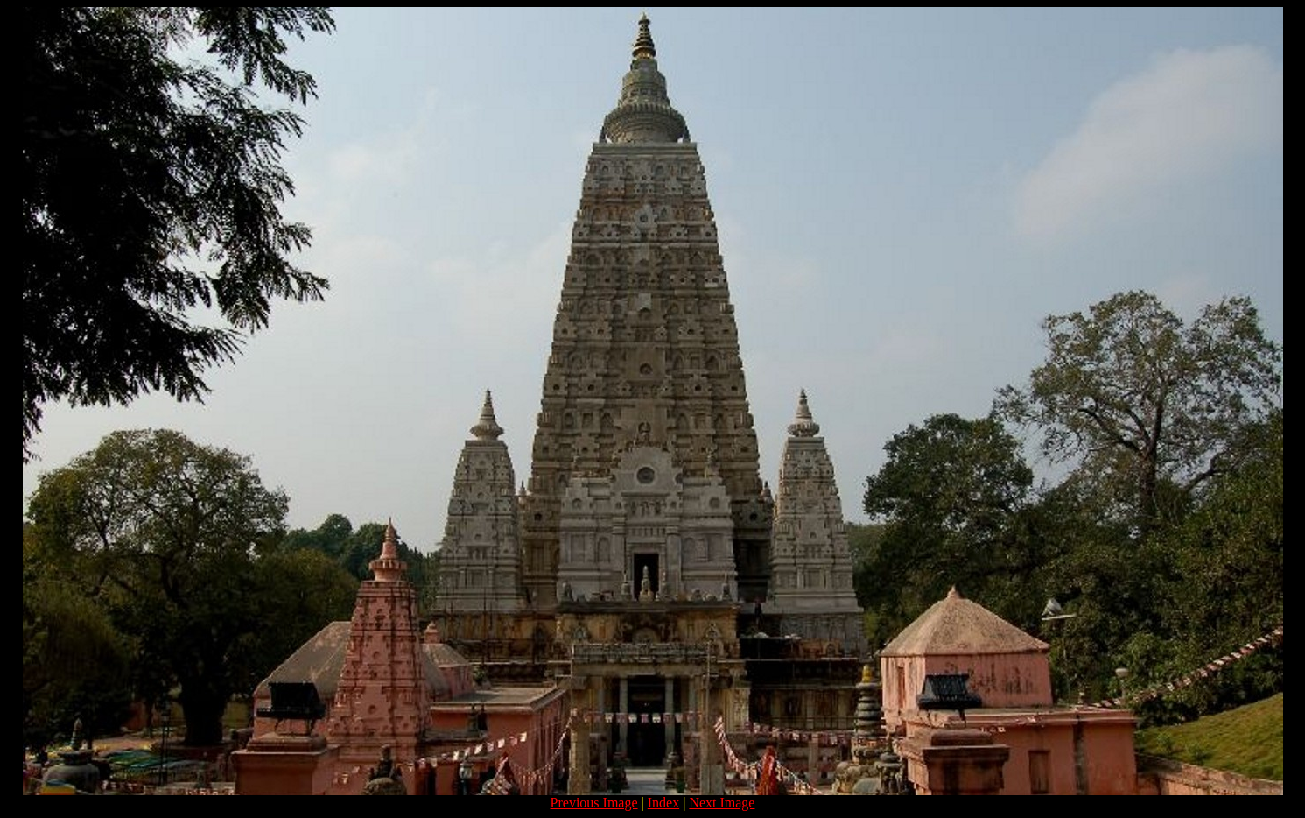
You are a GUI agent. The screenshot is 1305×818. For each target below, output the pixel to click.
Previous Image (594, 802)
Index (663, 802)
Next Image (721, 802)
